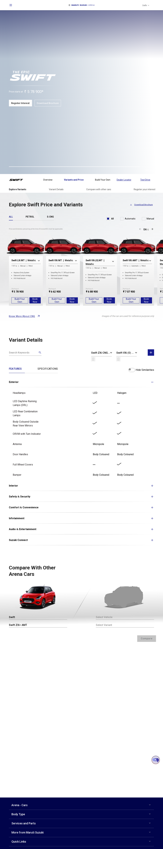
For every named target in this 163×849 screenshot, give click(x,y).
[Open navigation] (11, 5)
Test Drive (145, 180)
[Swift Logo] (18, 179)
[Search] (25, 352)
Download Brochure (49, 103)
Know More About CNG (22, 316)
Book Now (35, 300)
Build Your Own (20, 300)
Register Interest (21, 103)
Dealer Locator (124, 180)
